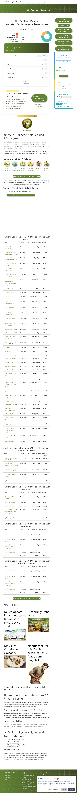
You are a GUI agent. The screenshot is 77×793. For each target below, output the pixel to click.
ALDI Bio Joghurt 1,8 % (11, 333)
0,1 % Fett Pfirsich (10, 292)
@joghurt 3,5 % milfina (11, 329)
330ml (65, 104)
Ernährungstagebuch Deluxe (15, 2)
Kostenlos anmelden (39, 105)
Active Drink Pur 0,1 (10, 359)
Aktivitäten (61, 1)
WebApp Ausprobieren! (63, 20)
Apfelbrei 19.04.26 (10, 506)
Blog (66, 1)
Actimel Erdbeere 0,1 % (11, 355)
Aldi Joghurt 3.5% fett (11, 405)
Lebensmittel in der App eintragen (39, 98)
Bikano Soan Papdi (10, 552)
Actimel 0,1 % (8, 351)
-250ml (65, 106)
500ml (58, 106)
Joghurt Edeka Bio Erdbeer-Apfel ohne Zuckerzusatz (10, 546)
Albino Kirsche (9, 379)
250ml (59, 104)
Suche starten (63, 25)
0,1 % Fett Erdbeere (10, 289)
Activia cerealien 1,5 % (11, 366)
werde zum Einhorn (27, 130)
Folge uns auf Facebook (63, 30)
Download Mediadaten (63, 36)
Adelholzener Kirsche (10, 370)
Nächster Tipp (64, 61)
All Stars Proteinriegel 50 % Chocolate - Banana (11, 430)
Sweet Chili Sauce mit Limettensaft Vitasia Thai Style (11, 511)
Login (70, 1)
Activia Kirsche (9, 362)
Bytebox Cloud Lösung (63, 43)
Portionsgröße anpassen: (13, 55)
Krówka (7, 556)
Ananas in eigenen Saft (11, 502)
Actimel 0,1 (8, 347)
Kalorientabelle (51, 1)
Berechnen (64, 76)
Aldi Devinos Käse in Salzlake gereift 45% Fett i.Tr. (10, 384)
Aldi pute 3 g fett (9, 414)
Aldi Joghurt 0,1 (9, 401)
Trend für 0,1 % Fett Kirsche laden (20, 195)
